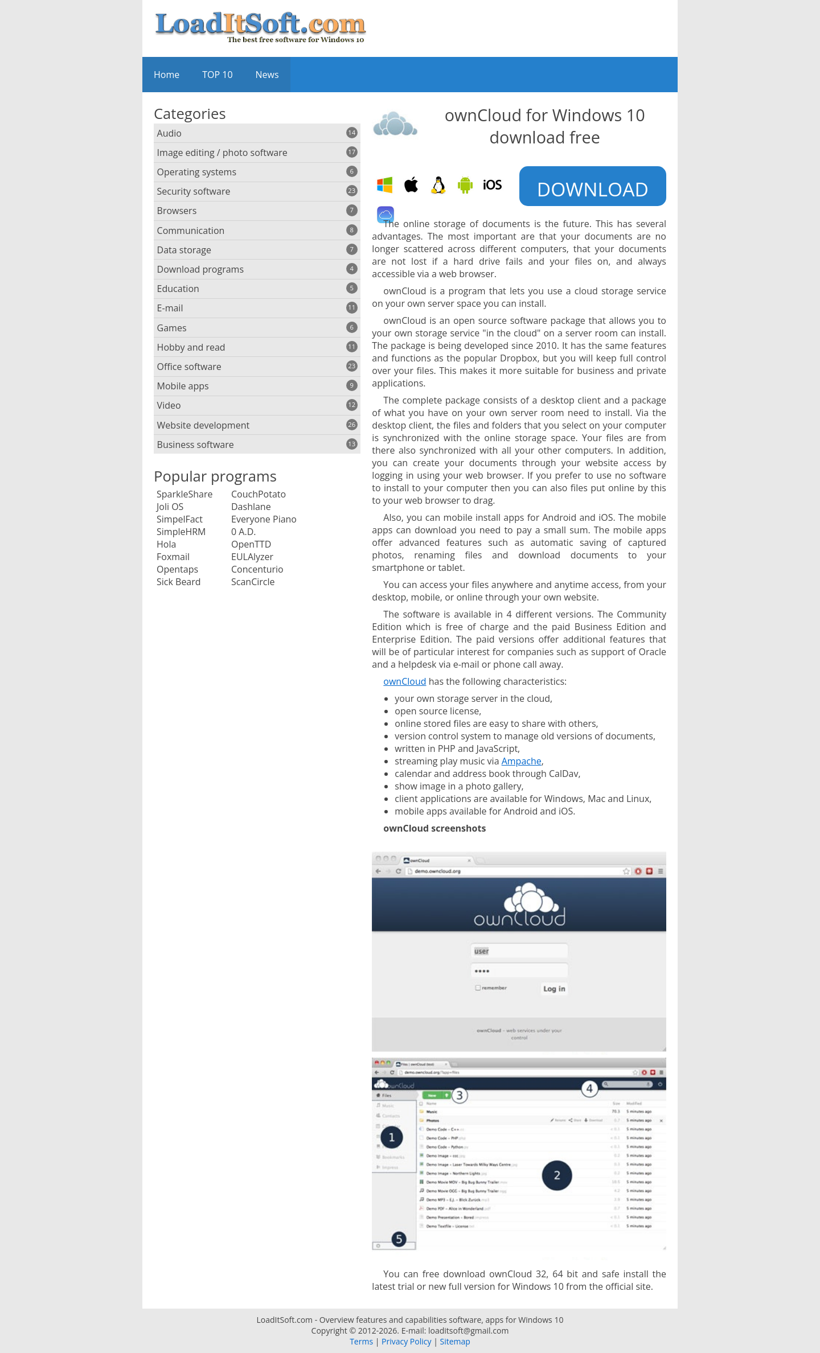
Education (257, 288)
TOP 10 (217, 74)
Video (257, 405)
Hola (166, 544)
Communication (257, 230)
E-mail (257, 308)
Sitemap (455, 1341)
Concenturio (257, 569)
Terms (361, 1341)
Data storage (257, 250)
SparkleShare (184, 494)
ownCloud (404, 681)
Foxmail (173, 556)
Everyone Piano (264, 519)
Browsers (257, 210)
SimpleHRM (181, 531)
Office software (257, 366)
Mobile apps (257, 386)
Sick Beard (179, 581)
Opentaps (177, 569)
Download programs (257, 269)
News (267, 74)
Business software (257, 444)
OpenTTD (251, 544)
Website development (257, 425)
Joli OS (170, 506)
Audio (257, 133)
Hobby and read (257, 347)
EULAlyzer (252, 556)
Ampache (522, 761)
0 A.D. (243, 531)
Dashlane (251, 506)
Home (166, 74)
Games (257, 328)
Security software (257, 191)
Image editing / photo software (257, 152)
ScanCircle (252, 581)
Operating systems (257, 172)
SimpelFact (180, 519)
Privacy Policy (406, 1341)
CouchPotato (258, 494)
